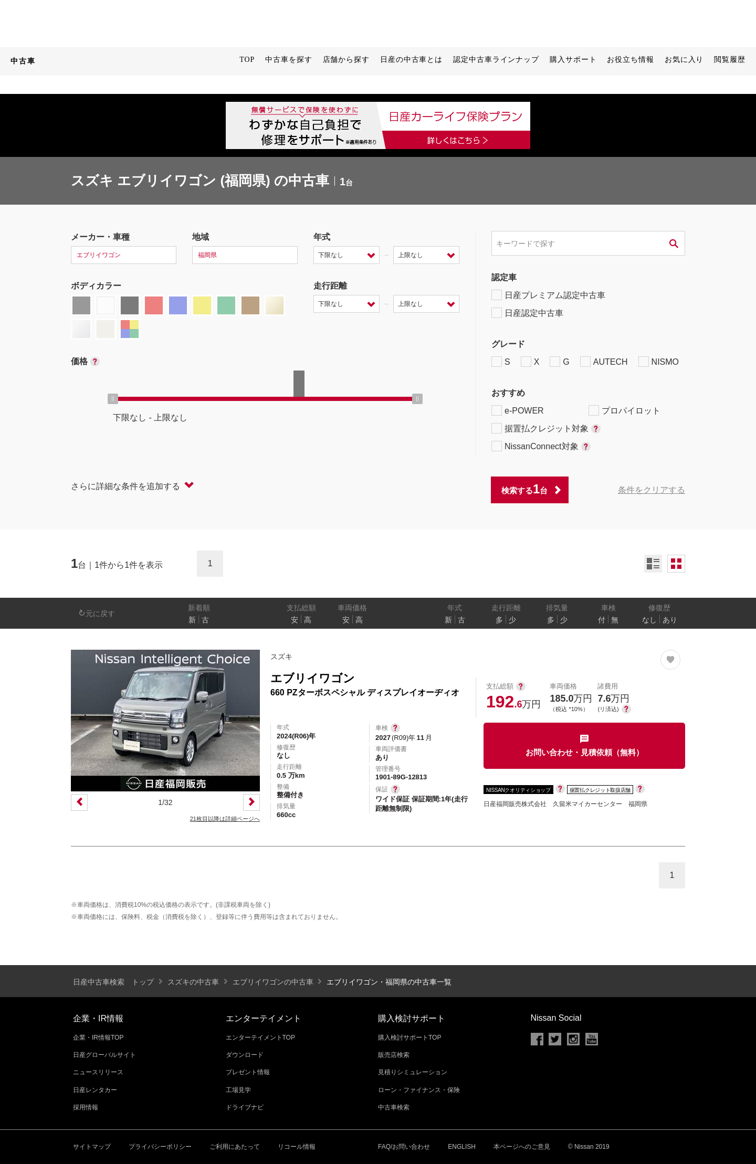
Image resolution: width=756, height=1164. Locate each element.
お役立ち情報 (630, 60)
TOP (247, 60)
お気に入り (684, 60)
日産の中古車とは (411, 60)
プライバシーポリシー (160, 1146)
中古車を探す (288, 60)
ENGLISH (462, 1146)
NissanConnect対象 (541, 446)
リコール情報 (297, 1146)
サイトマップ (92, 1146)
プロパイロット (624, 410)
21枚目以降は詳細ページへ (225, 819)
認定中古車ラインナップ (496, 60)
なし (649, 619)
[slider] (113, 399)
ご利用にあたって (234, 1146)
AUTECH (604, 361)
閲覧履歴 (730, 60)
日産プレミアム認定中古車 (548, 295)
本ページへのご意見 (522, 1146)
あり (670, 619)
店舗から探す (346, 60)
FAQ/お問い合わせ (404, 1146)
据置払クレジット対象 (546, 428)
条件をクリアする (651, 489)
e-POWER (517, 410)
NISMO (658, 361)
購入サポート (573, 60)
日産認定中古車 (527, 313)
